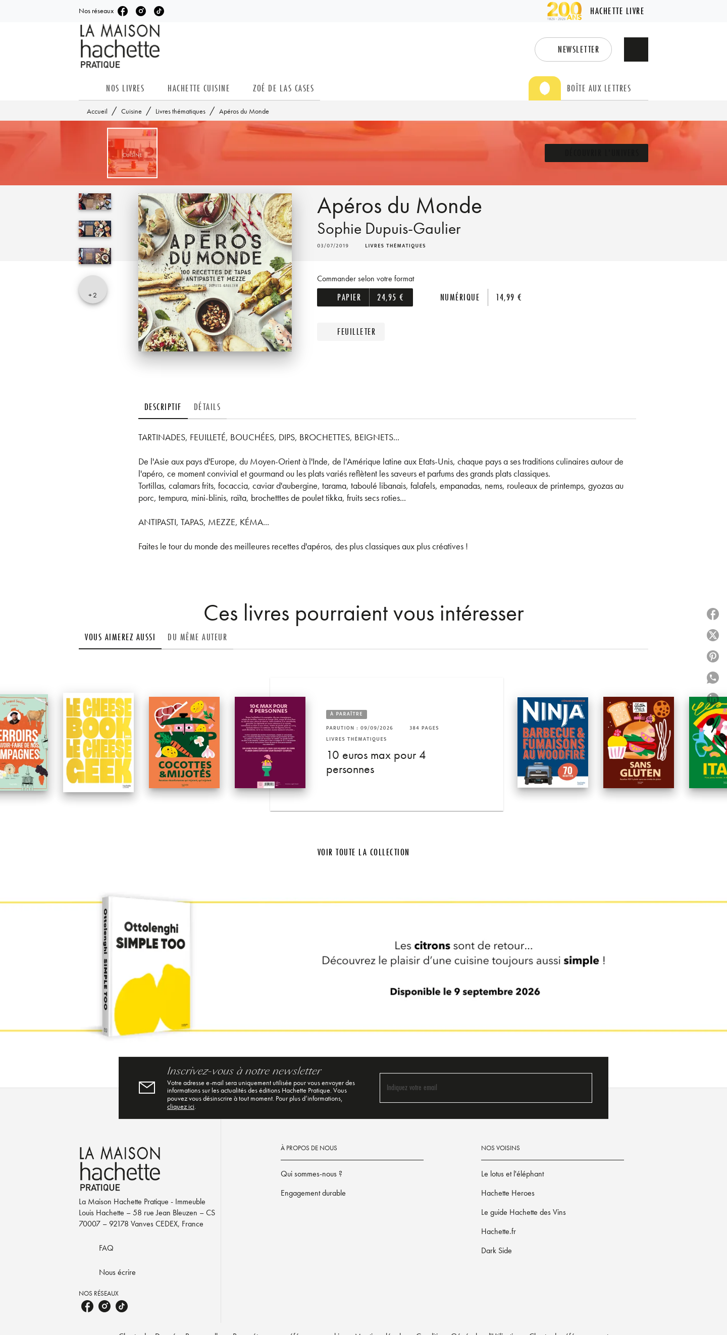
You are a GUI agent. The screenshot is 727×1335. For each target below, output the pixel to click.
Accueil (97, 111)
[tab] (89, 88)
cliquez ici (180, 1106)
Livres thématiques (180, 111)
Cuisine (131, 111)
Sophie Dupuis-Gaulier (388, 228)
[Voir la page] (363, 970)
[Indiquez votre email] (473, 1088)
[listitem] (123, 11)
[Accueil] (121, 46)
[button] (573, 49)
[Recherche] (636, 49)
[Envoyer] (580, 1087)
